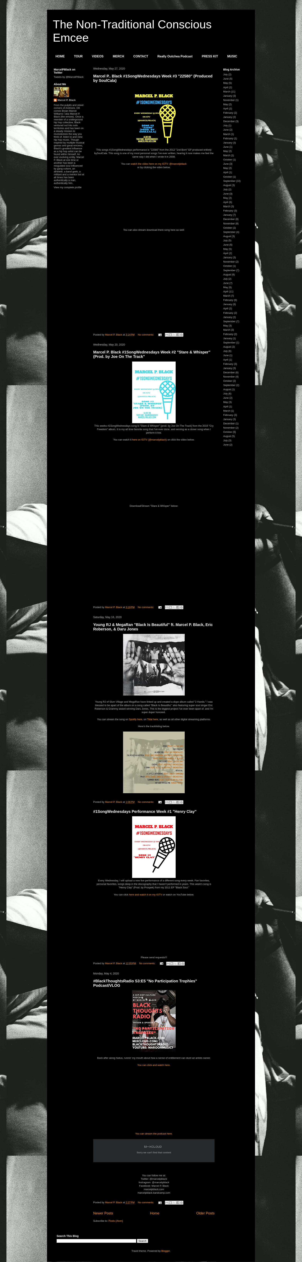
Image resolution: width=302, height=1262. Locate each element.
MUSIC (232, 56)
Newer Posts (103, 1213)
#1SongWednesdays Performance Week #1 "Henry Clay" (144, 811)
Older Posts (205, 1213)
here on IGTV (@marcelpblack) (149, 439)
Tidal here (152, 719)
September (229, 181)
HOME (60, 56)
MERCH (118, 56)
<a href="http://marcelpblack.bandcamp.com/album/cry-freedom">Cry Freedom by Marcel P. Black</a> (154, 556)
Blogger (165, 1250)
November (229, 100)
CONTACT (140, 56)
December (229, 121)
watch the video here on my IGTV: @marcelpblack (158, 163)
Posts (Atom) (116, 1220)
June (226, 78)
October (227, 159)
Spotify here (135, 719)
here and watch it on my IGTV (145, 894)
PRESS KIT (210, 56)
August (227, 185)
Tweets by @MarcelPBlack (69, 77)
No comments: (146, 334)
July (225, 74)
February (228, 112)
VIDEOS (97, 56)
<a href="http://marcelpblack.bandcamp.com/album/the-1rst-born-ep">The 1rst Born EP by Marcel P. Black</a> (154, 284)
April (225, 87)
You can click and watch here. (153, 1065)
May (225, 82)
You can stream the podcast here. (154, 1133)
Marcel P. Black (67, 100)
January (227, 95)
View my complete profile (67, 187)
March (226, 91)
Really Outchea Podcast (174, 56)
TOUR (78, 56)
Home (154, 1213)
